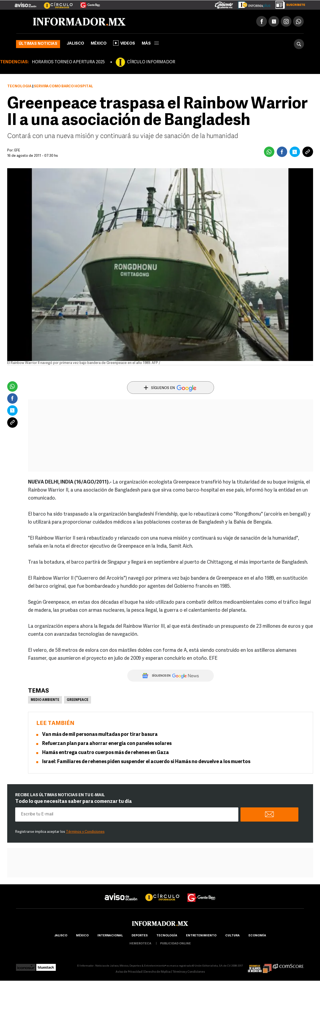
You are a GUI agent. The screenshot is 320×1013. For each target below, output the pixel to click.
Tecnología (19, 86)
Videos (124, 43)
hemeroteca (140, 943)
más (150, 44)
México (98, 44)
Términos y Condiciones (85, 832)
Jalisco (75, 44)
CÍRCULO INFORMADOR (151, 62)
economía (257, 935)
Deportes (140, 935)
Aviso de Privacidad (129, 972)
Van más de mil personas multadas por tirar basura (100, 734)
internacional (110, 935)
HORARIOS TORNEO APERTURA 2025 (68, 62)
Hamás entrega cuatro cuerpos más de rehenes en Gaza (105, 752)
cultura (232, 935)
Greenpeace (77, 700)
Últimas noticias (38, 44)
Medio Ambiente (45, 700)
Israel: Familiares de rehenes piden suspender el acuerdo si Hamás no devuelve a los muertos (146, 761)
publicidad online (175, 943)
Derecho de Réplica (157, 972)
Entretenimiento (201, 935)
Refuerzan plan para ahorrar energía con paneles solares (107, 743)
